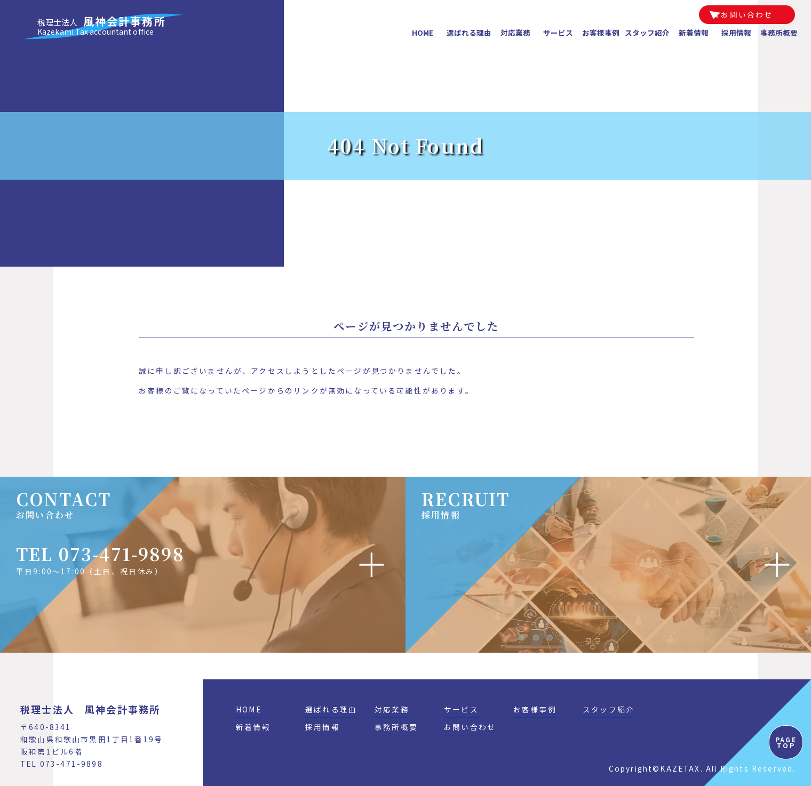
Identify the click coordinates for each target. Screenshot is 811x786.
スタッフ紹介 (647, 32)
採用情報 (736, 32)
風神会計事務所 (101, 26)
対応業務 (515, 32)
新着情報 (694, 32)
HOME (422, 32)
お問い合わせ (747, 14)
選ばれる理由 (469, 32)
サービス (558, 32)
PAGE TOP (786, 742)
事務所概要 (779, 32)
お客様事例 (600, 32)
